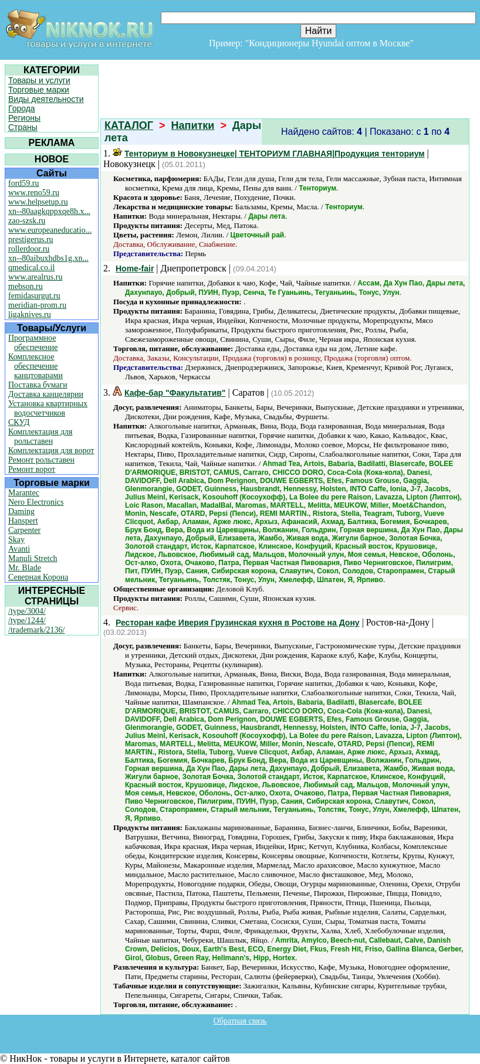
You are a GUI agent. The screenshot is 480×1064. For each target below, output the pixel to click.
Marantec (23, 492)
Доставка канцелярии (45, 394)
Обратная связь (240, 1021)
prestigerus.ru (30, 239)
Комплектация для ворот (51, 450)
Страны (23, 127)
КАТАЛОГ (128, 125)
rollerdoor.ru (28, 248)
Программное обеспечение (33, 343)
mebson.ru (25, 286)
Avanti (19, 549)
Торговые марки (38, 89)
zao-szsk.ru (26, 220)
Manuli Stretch (33, 558)
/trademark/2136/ (36, 630)
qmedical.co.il (31, 267)
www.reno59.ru (33, 192)
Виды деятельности (46, 99)
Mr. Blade (24, 567)
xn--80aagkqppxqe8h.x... (49, 211)
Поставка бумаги (37, 384)
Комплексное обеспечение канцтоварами (35, 366)
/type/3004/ (27, 611)
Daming (21, 511)
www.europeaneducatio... (50, 230)
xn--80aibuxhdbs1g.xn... (48, 258)
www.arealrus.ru (35, 277)
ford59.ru (23, 183)
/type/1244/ (27, 620)
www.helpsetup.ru (38, 202)
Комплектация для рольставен (40, 436)
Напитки (193, 125)
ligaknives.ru (29, 314)
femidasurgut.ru (34, 295)
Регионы (24, 118)
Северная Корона (38, 577)
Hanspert (23, 520)
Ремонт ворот (31, 469)
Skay (16, 539)
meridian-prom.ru (37, 305)
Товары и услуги (39, 80)
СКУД (18, 422)
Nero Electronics (35, 502)
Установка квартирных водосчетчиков (47, 408)
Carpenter (24, 530)
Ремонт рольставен (41, 459)
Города (21, 108)
